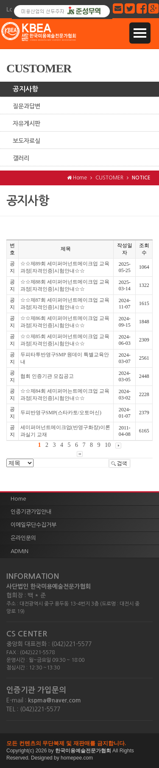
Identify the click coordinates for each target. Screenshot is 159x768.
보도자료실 (26, 141)
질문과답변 (26, 106)
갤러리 (21, 158)
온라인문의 (23, 538)
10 (108, 445)
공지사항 (25, 89)
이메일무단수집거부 (33, 525)
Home (18, 498)
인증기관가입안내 (31, 512)
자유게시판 (26, 124)
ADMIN (19, 551)
